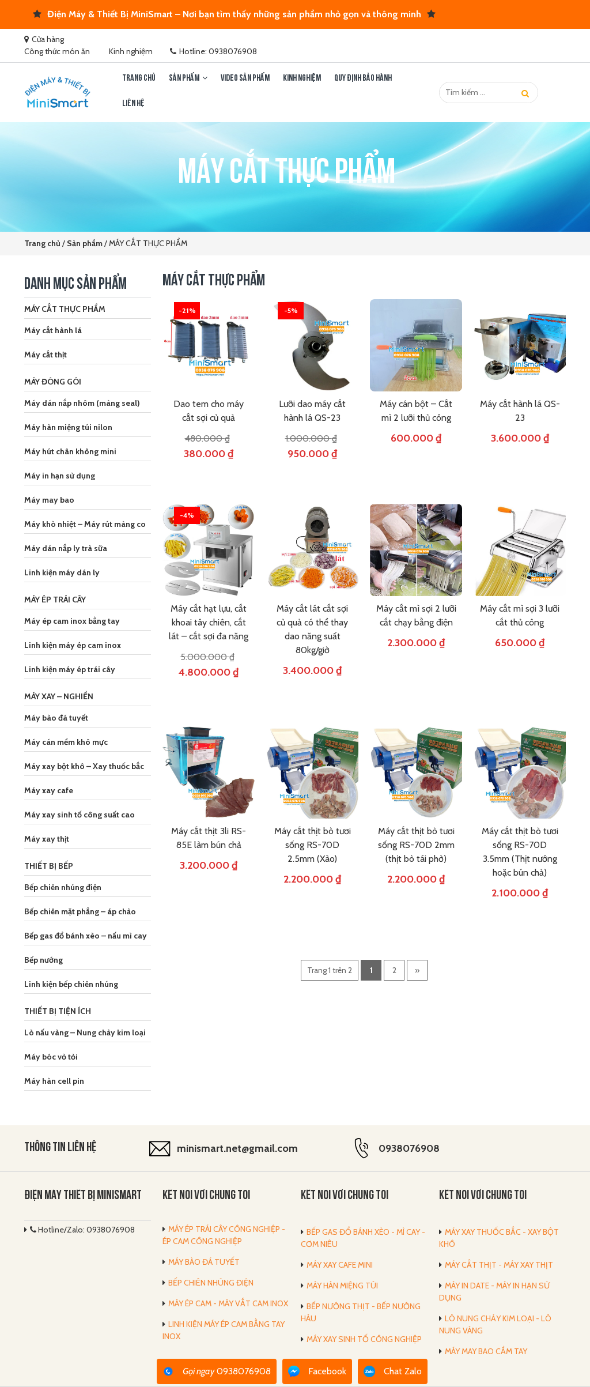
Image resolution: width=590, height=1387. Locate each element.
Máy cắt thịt (45, 354)
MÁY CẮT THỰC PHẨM (64, 309)
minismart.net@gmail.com (237, 1148)
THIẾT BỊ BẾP (48, 866)
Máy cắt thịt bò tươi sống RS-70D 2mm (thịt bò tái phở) (416, 845)
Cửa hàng (48, 39)
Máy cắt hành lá (53, 330)
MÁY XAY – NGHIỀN (58, 696)
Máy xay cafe (48, 790)
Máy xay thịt (46, 839)
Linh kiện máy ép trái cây (69, 669)
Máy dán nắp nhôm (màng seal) (82, 403)
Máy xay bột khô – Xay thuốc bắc (84, 766)
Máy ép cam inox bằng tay (72, 621)
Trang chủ (139, 78)
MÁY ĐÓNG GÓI (52, 381)
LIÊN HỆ (133, 103)
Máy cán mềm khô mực (66, 742)
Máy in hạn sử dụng (59, 475)
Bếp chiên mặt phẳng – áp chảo (80, 911)
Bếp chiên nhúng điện (62, 887)
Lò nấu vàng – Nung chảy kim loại (85, 1032)
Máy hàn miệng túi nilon (68, 427)
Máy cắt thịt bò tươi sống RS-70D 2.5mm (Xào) (312, 845)
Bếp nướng (43, 960)
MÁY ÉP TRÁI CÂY (55, 599)
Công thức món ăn (57, 51)
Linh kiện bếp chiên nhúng (71, 984)
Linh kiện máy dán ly (62, 572)
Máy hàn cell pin (54, 1081)
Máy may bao (49, 500)
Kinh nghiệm (131, 51)
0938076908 (409, 1148)
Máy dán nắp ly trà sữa (65, 548)
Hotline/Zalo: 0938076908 (82, 1229)
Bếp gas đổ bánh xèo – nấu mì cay (85, 935)
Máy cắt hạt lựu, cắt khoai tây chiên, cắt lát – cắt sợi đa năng (208, 622)
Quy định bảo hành (363, 78)
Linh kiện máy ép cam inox (72, 645)
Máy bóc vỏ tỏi (51, 1056)
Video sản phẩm (245, 78)
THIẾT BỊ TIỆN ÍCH (57, 1011)
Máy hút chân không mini (70, 451)
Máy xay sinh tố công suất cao (79, 814)
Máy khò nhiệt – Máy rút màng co (85, 524)
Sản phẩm (184, 78)
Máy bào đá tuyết (56, 718)
